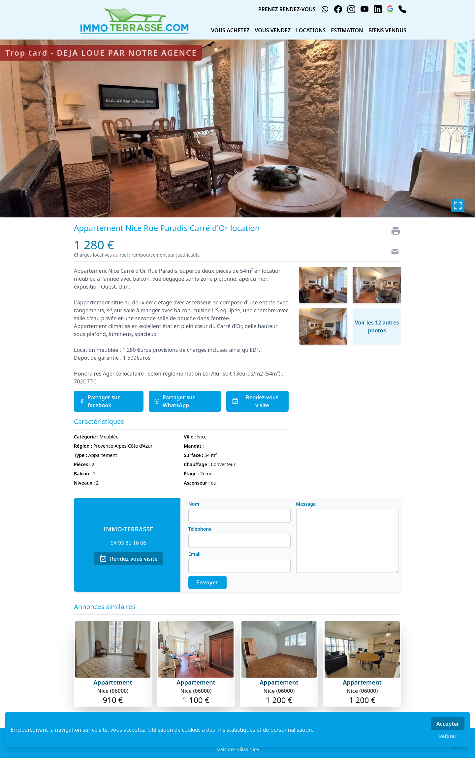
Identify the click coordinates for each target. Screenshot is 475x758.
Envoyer (207, 582)
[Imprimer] (393, 231)
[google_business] (390, 9)
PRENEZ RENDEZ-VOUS (287, 9)
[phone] (402, 9)
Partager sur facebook (99, 401)
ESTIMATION (347, 30)
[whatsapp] (325, 9)
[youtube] (364, 9)
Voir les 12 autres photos (377, 326)
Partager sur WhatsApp (174, 401)
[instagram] (351, 9)
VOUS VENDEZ (273, 30)
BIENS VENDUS (387, 30)
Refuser (448, 736)
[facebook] (338, 9)
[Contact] (393, 252)
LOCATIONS (311, 30)
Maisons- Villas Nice (237, 749)
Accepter (447, 723)
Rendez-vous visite (255, 401)
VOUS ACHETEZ (230, 30)
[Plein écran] (457, 205)
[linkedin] (378, 9)
